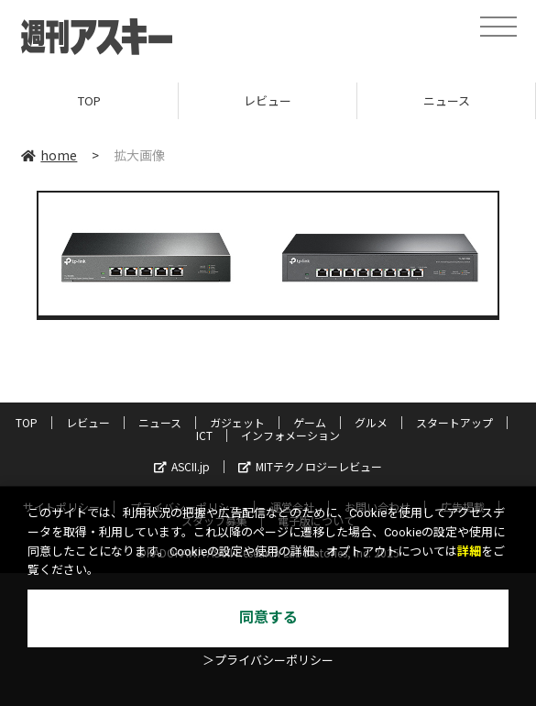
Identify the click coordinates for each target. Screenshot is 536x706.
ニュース (446, 100)
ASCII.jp (182, 466)
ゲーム (309, 422)
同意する (268, 617)
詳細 (469, 551)
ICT (204, 435)
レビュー (267, 100)
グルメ (371, 422)
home (49, 155)
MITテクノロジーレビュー (310, 466)
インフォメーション (290, 435)
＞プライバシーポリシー (268, 660)
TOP (89, 100)
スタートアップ (454, 422)
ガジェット (237, 422)
